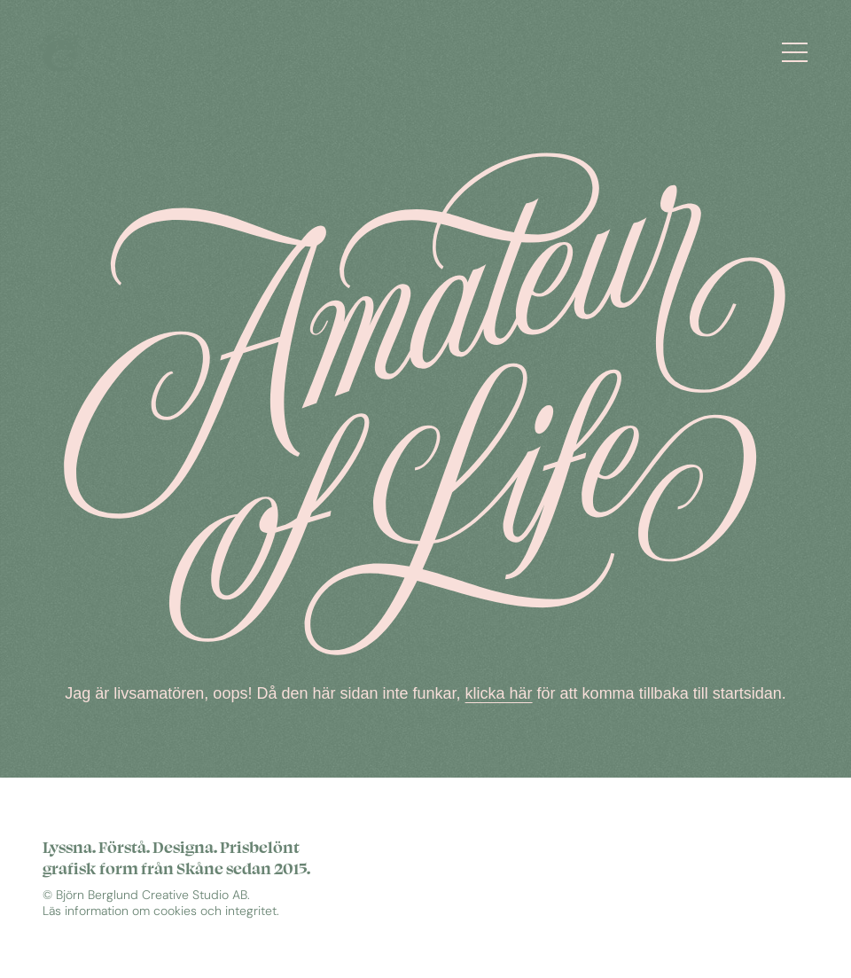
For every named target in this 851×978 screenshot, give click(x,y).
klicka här (499, 700)
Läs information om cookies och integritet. (161, 911)
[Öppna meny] (800, 51)
